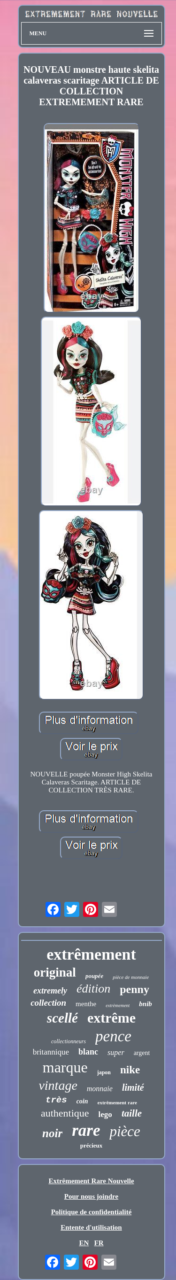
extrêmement (91, 954)
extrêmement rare (117, 1102)
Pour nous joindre (91, 1196)
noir (52, 1133)
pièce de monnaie (131, 977)
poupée (94, 975)
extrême (111, 1017)
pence (113, 1036)
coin (82, 1101)
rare (86, 1130)
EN (84, 1243)
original (55, 972)
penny (134, 989)
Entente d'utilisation (91, 1227)
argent (142, 1052)
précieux (91, 1145)
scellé (62, 1017)
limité (133, 1087)
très (56, 1100)
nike (130, 1070)
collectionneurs (68, 1041)
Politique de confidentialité (91, 1212)
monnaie (100, 1089)
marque (65, 1067)
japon (104, 1072)
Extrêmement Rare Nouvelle (91, 1181)
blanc (88, 1051)
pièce (124, 1131)
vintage (57, 1085)
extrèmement (118, 1005)
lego (105, 1114)
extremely (50, 990)
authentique (65, 1113)
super (115, 1052)
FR (99, 1243)
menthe (86, 1004)
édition (93, 988)
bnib (145, 1004)
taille (132, 1113)
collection (48, 1003)
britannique (51, 1051)
